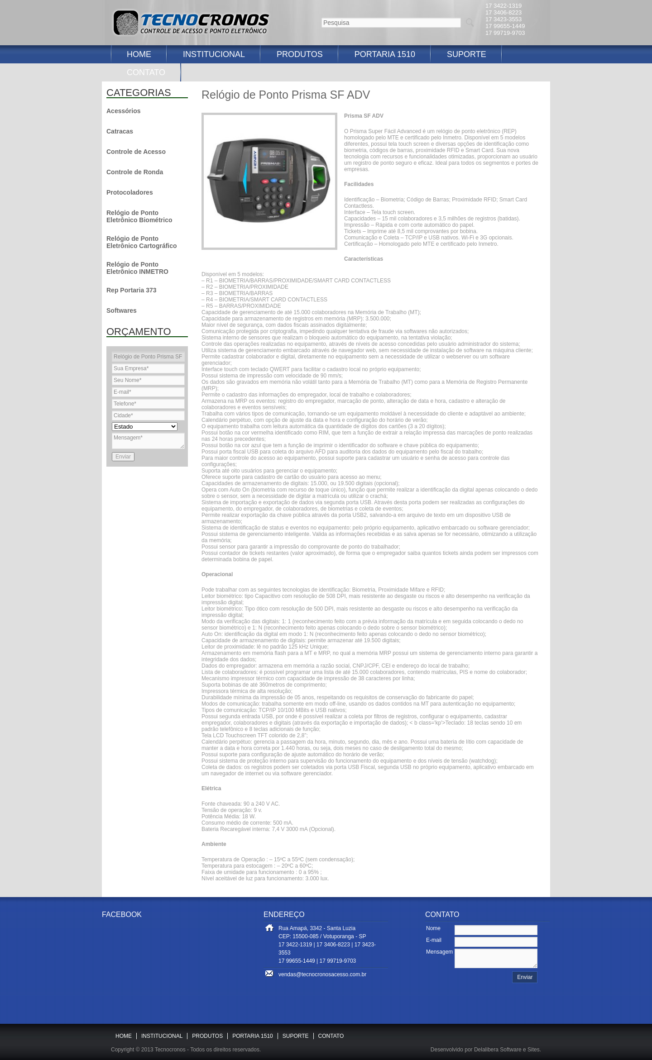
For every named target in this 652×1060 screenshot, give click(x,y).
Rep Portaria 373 (131, 290)
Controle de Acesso (136, 151)
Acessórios (123, 111)
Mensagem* (148, 441)
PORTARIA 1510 (385, 54)
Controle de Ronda (134, 172)
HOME (139, 54)
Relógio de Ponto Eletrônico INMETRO (137, 268)
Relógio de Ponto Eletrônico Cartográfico (141, 242)
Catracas (119, 131)
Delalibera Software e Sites (507, 1049)
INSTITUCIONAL (214, 54)
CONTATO (146, 72)
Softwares (121, 310)
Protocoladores (129, 192)
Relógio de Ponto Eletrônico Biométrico (139, 216)
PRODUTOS (300, 54)
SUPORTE (466, 54)
